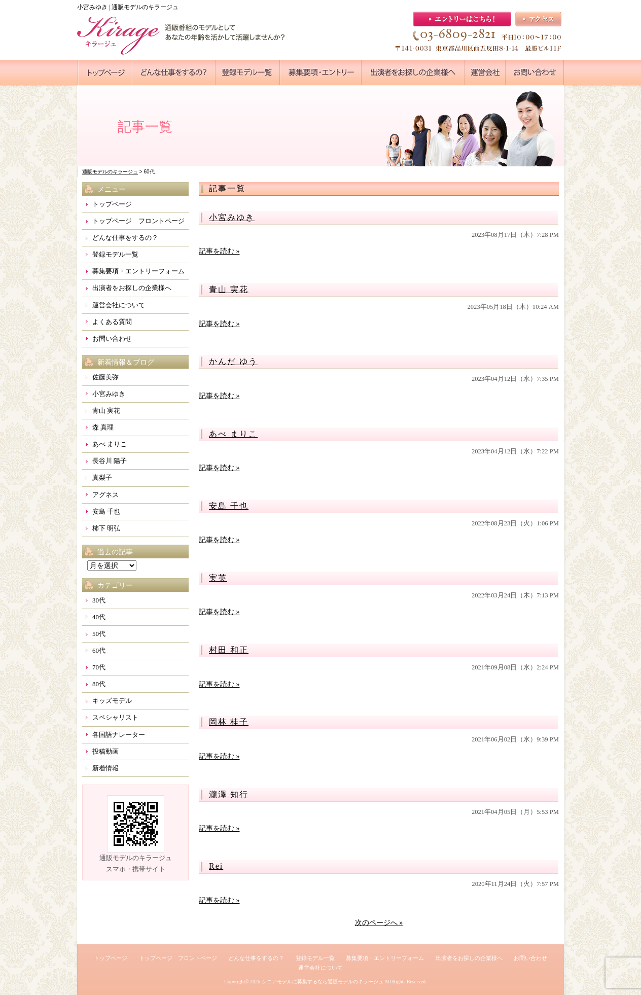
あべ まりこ (233, 434)
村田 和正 (228, 650)
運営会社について (118, 305)
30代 (98, 600)
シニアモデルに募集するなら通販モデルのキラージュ (322, 981)
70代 (98, 667)
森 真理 (103, 427)
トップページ (112, 204)
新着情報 (105, 768)
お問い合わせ (112, 338)
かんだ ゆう (233, 361)
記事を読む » (219, 251)
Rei (216, 866)
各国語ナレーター (118, 734)
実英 (218, 578)
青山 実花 (228, 289)
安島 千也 (228, 506)
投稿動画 (105, 751)
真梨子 (102, 477)
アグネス (105, 495)
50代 (98, 633)
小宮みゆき (232, 217)
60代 (98, 650)
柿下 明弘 (106, 528)
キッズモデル (112, 700)
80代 (98, 684)
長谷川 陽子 (109, 461)
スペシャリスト (115, 717)
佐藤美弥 (105, 377)
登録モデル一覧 (115, 254)
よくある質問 (112, 322)
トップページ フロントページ (138, 221)
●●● (105, 72)
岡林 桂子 (228, 722)
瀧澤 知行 (228, 794)
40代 (98, 617)
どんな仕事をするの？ (125, 237)
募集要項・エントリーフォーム (138, 271)
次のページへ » (379, 923)
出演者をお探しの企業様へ (131, 288)
